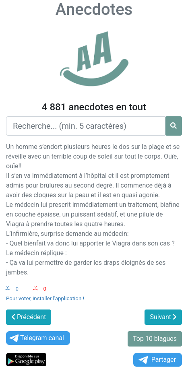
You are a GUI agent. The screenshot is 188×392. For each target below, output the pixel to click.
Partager (156, 360)
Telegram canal (36, 338)
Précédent (28, 317)
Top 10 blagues (155, 338)
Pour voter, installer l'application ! (45, 298)
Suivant (163, 317)
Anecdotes (94, 9)
